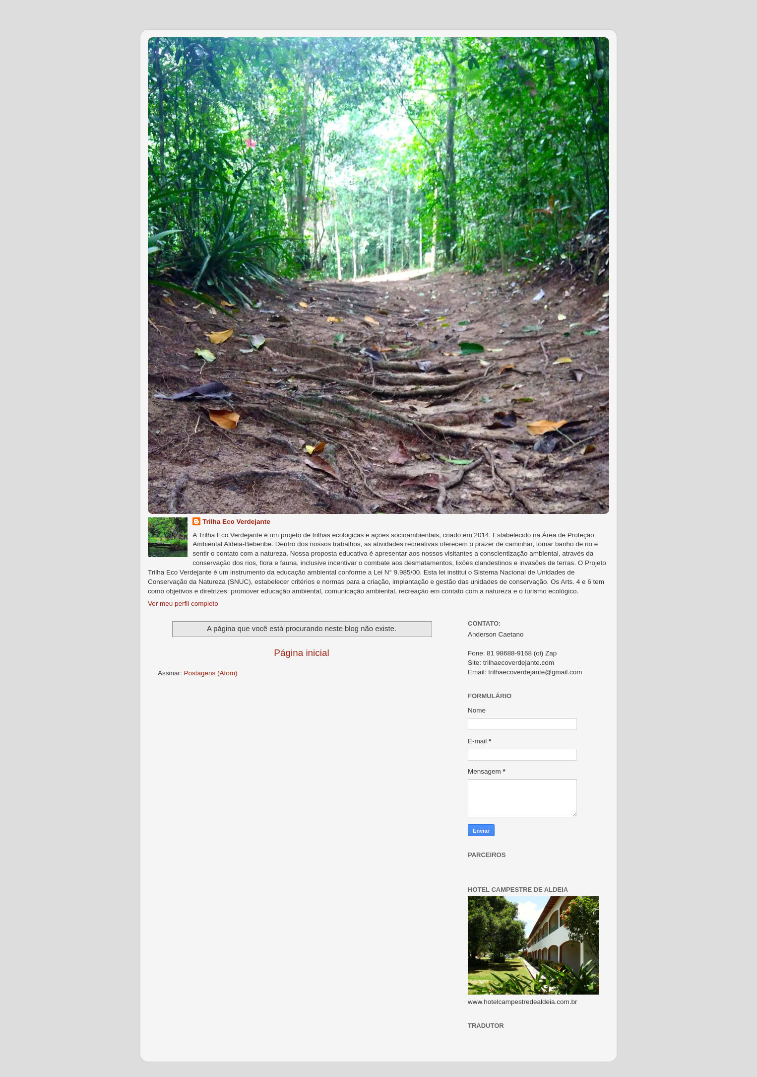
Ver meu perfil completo (183, 603)
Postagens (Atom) (211, 673)
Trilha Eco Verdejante (236, 521)
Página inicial (301, 652)
